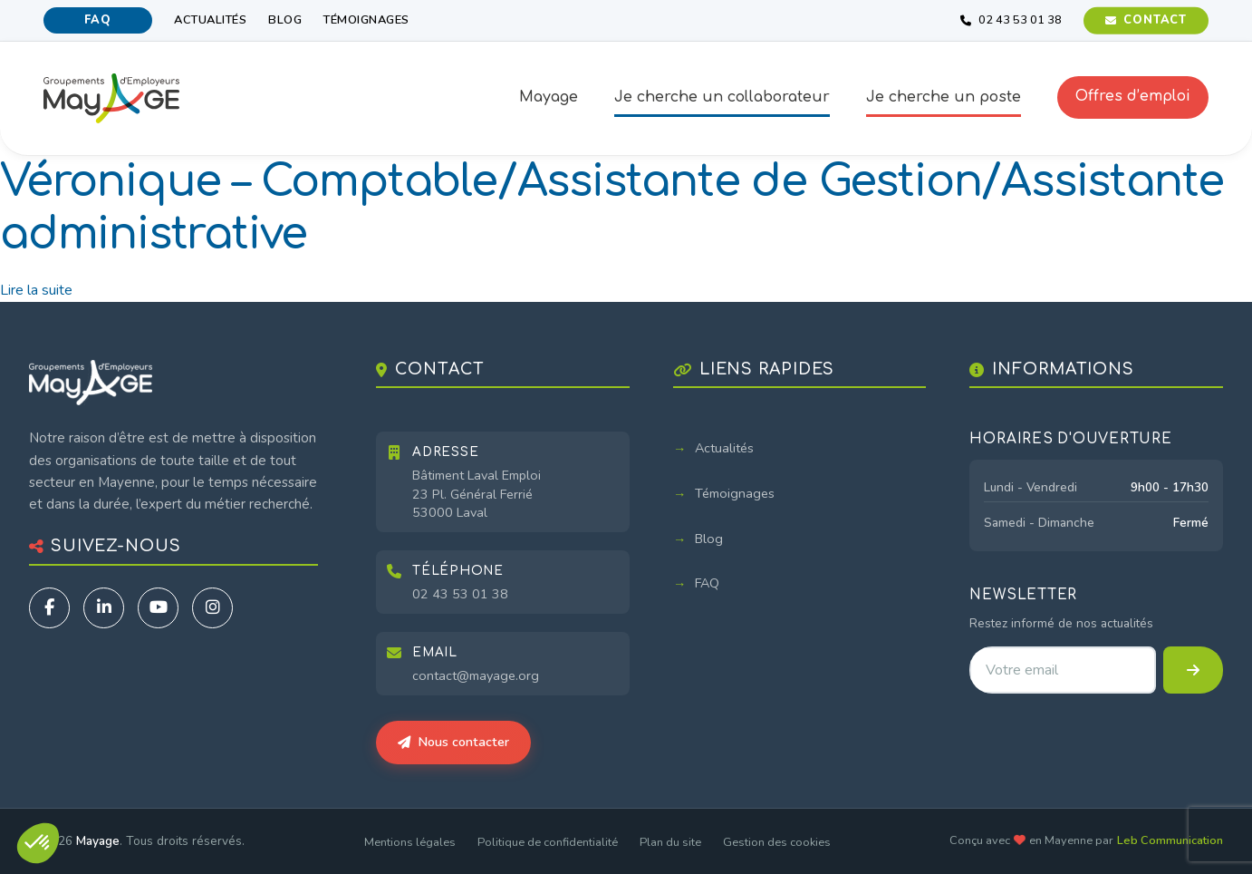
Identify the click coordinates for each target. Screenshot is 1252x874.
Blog (285, 20)
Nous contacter (453, 742)
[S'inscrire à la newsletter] (1193, 670)
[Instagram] (212, 608)
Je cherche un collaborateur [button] (722, 97)
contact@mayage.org (475, 675)
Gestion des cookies (777, 842)
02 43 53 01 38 (460, 594)
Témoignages (366, 20)
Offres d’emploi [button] (1132, 96)
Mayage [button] (548, 97)
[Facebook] (49, 608)
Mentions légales (410, 842)
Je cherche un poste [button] (943, 97)
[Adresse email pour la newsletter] (1062, 670)
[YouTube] (158, 608)
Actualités (210, 20)
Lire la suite (36, 290)
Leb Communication (1170, 840)
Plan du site (670, 842)
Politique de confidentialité (547, 842)
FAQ (97, 20)
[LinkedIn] (103, 608)
